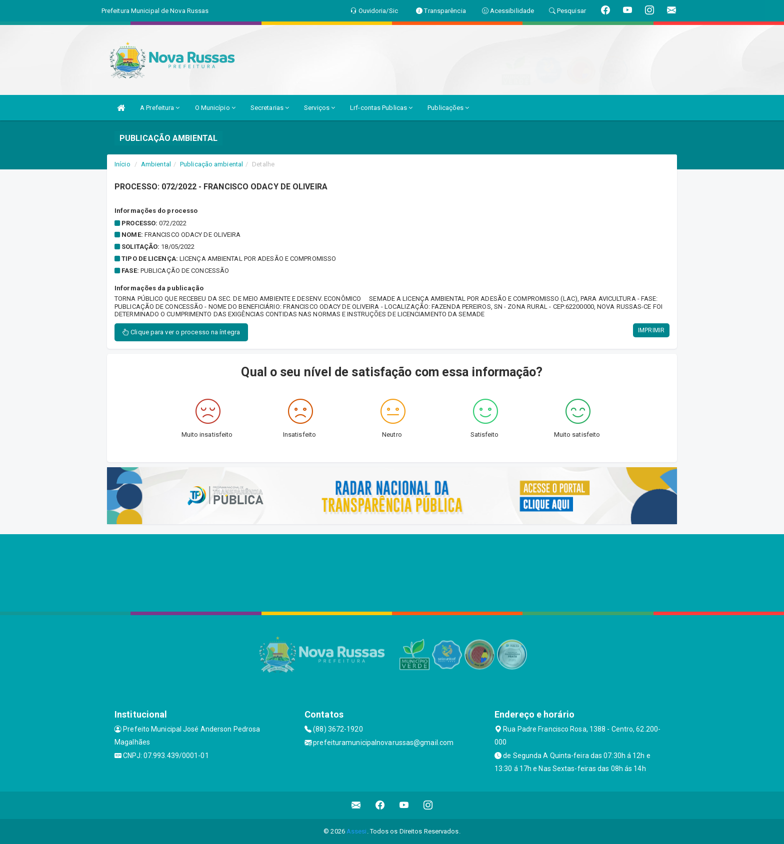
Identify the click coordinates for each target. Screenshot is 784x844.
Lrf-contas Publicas (381, 107)
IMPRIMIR (651, 330)
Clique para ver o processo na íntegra (181, 332)
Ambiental (156, 164)
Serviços (319, 107)
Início (122, 164)
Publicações (448, 107)
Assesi (356, 831)
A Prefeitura (160, 107)
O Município (215, 107)
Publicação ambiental (211, 164)
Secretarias (269, 107)
